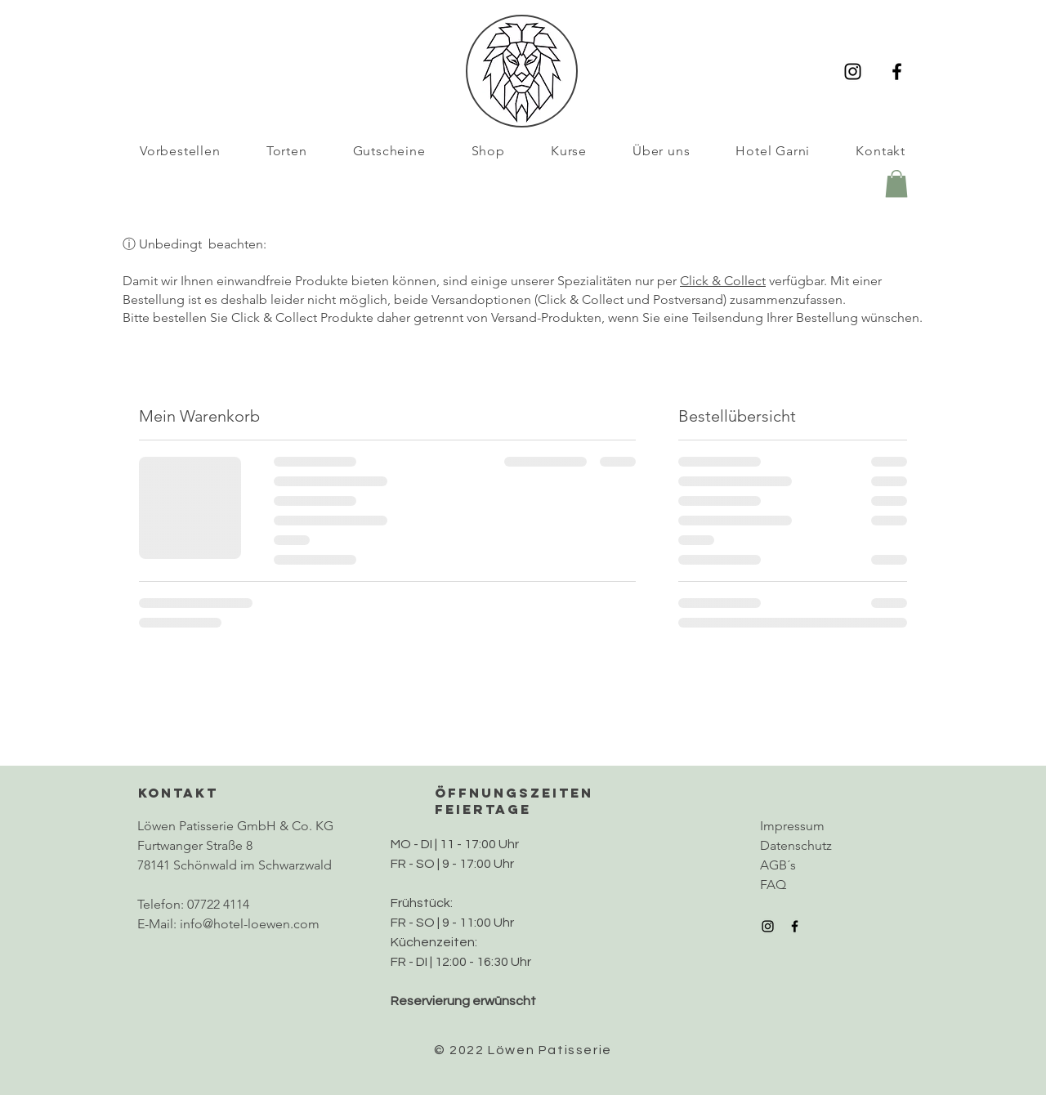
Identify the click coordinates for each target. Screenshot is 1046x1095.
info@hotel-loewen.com (250, 924)
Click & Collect (723, 280)
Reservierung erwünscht (463, 1001)
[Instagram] (853, 71)
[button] (896, 183)
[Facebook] (897, 71)
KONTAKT (178, 792)
